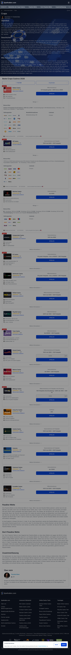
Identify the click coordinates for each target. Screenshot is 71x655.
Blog (45, 635)
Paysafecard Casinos (45, 620)
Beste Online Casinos (63, 604)
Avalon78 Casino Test (63, 615)
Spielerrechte (4, 620)
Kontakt (3, 626)
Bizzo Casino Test (62, 612)
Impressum (30, 633)
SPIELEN (51, 93)
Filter (18, 83)
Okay (64, 644)
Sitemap (49, 635)
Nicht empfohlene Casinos (8, 623)
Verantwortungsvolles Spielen (34, 635)
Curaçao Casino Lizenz (25, 609)
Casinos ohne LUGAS (25, 623)
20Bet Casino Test (62, 618)
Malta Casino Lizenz (24, 606)
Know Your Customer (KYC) (55, 633)
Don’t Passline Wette (46, 7)
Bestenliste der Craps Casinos (17, 7)
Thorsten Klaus (16, 16)
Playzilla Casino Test (63, 609)
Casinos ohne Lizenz (25, 615)
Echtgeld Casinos (44, 608)
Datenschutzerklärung (8, 633)
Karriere (3, 614)
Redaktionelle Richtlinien (7, 611)
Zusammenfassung (61, 7)
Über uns (3, 604)
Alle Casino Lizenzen (25, 604)
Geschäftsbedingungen (40, 633)
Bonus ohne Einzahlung (45, 611)
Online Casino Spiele (8, 10)
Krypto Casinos (43, 623)
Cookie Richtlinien (42, 646)
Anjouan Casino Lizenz (25, 612)
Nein (56, 644)
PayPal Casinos (43, 617)
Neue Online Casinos (45, 614)
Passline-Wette (33, 7)
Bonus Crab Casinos (44, 626)
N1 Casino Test (61, 606)
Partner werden (5, 617)
